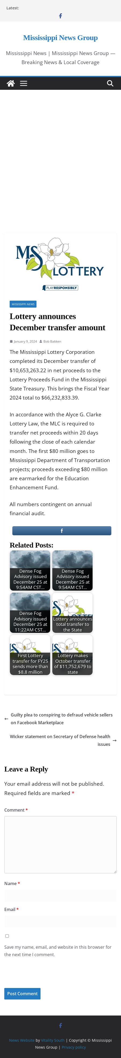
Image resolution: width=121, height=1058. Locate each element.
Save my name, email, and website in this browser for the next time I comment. (58, 951)
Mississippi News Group (60, 37)
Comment (16, 810)
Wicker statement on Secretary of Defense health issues (63, 740)
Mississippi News (23, 304)
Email (11, 909)
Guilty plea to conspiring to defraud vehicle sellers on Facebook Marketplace (58, 719)
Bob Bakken (52, 341)
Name (12, 883)
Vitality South (53, 1040)
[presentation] (41, 976)
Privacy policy (74, 1047)
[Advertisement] (60, 154)
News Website (22, 1040)
